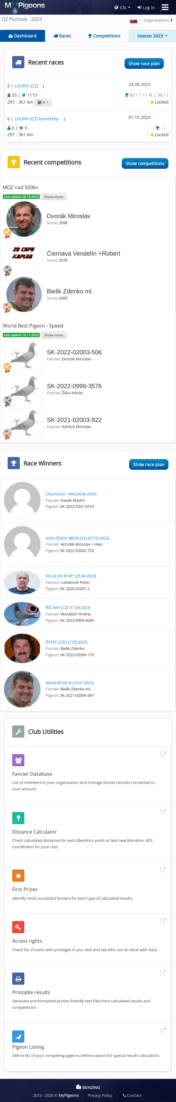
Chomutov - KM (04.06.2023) (71, 494)
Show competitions (145, 163)
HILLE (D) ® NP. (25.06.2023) (71, 576)
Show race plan (144, 63)
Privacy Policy (100, 1095)
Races (62, 36)
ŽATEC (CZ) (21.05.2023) (66, 642)
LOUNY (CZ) (27, 86)
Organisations (156, 20)
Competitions (104, 36)
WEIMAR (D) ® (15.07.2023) (70, 683)
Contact (132, 1095)
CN (120, 7)
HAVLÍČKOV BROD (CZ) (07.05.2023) (77, 538)
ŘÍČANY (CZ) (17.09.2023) (68, 607)
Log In (146, 7)
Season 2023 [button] (150, 36)
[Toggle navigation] (165, 7)
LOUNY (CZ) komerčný (37, 119)
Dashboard (23, 36)
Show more (53, 196)
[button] (43, 86)
